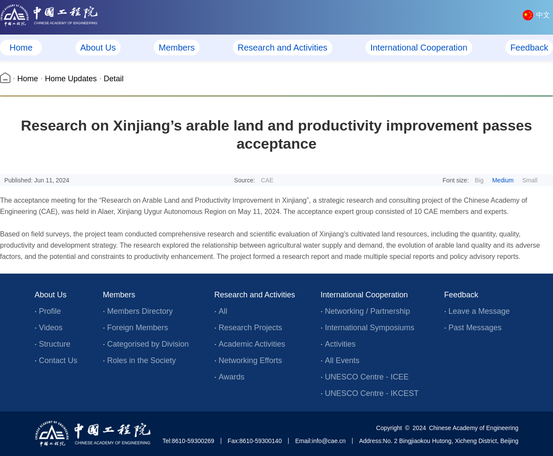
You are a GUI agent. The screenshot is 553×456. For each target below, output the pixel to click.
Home (21, 47)
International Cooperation (418, 47)
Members (176, 47)
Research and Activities (282, 47)
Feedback (529, 47)
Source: (253, 180)
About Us (98, 47)
